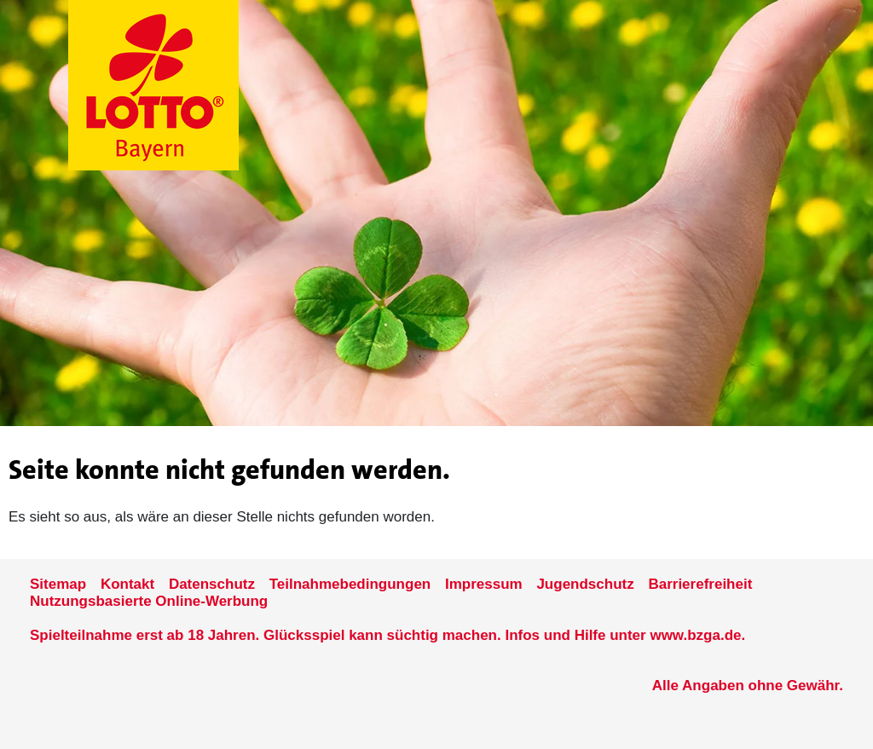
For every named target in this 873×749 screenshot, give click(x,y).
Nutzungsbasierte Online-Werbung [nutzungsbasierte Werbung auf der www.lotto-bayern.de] (149, 601)
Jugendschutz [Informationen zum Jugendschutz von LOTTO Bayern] (584, 584)
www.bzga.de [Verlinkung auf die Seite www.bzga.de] (695, 635)
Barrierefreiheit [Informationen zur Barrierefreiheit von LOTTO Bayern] (700, 584)
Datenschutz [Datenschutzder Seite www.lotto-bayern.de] (212, 584)
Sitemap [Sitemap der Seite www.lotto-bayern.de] (58, 584)
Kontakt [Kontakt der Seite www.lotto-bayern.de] (127, 584)
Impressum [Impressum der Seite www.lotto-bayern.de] (484, 584)
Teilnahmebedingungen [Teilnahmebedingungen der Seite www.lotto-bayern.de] (350, 584)
